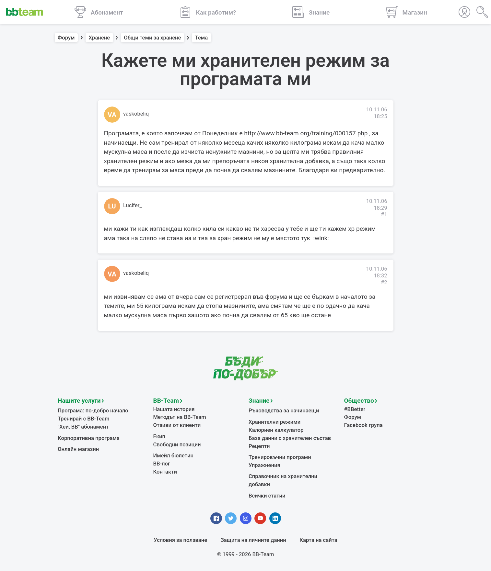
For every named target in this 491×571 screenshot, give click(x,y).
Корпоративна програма (89, 438)
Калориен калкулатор (276, 430)
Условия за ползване (180, 540)
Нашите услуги (79, 400)
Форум (66, 38)
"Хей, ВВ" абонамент (83, 427)
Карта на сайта (318, 540)
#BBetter (355, 409)
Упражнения (264, 465)
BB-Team (166, 400)
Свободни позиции (177, 445)
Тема (201, 38)
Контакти (165, 472)
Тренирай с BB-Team (83, 419)
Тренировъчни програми (280, 457)
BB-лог (161, 464)
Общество (359, 400)
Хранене (99, 38)
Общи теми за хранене (152, 38)
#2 (384, 282)
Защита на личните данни (253, 540)
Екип (159, 436)
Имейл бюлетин (173, 456)
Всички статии (267, 496)
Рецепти (259, 446)
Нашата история (174, 409)
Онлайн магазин (78, 449)
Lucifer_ (132, 205)
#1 (384, 214)
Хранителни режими (274, 422)
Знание (259, 400)
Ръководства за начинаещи (284, 411)
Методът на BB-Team (179, 417)
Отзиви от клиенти (177, 425)
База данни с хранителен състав (290, 438)
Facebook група (363, 425)
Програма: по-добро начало (93, 411)
